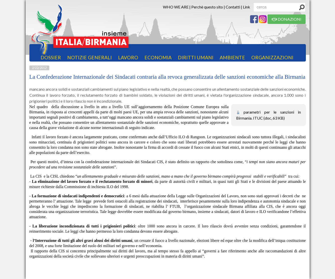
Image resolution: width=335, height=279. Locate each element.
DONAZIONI (286, 19)
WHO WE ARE (176, 6)
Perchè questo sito (207, 6)
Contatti (233, 6)
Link (246, 6)
